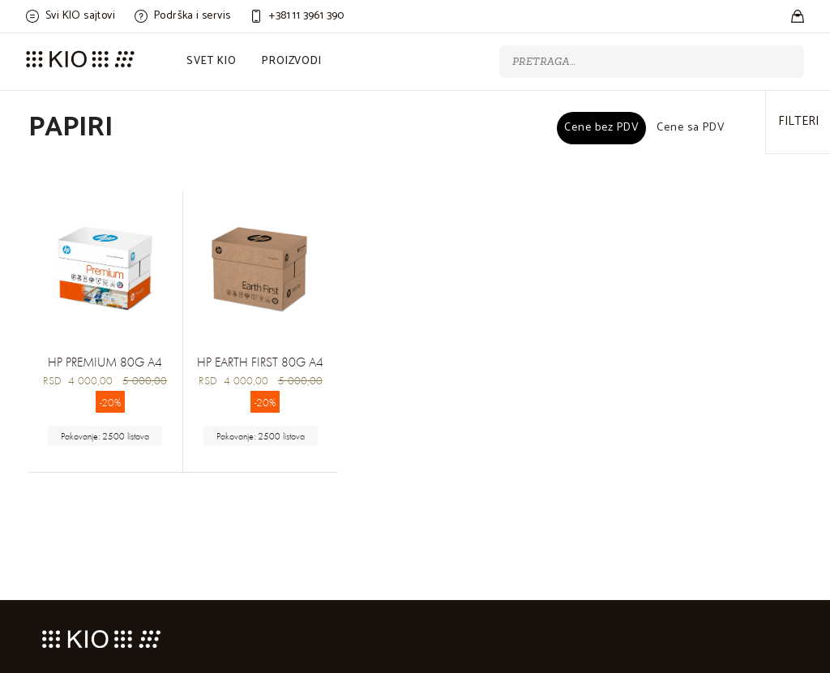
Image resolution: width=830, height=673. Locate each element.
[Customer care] (297, 16)
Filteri (798, 121)
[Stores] (798, 16)
